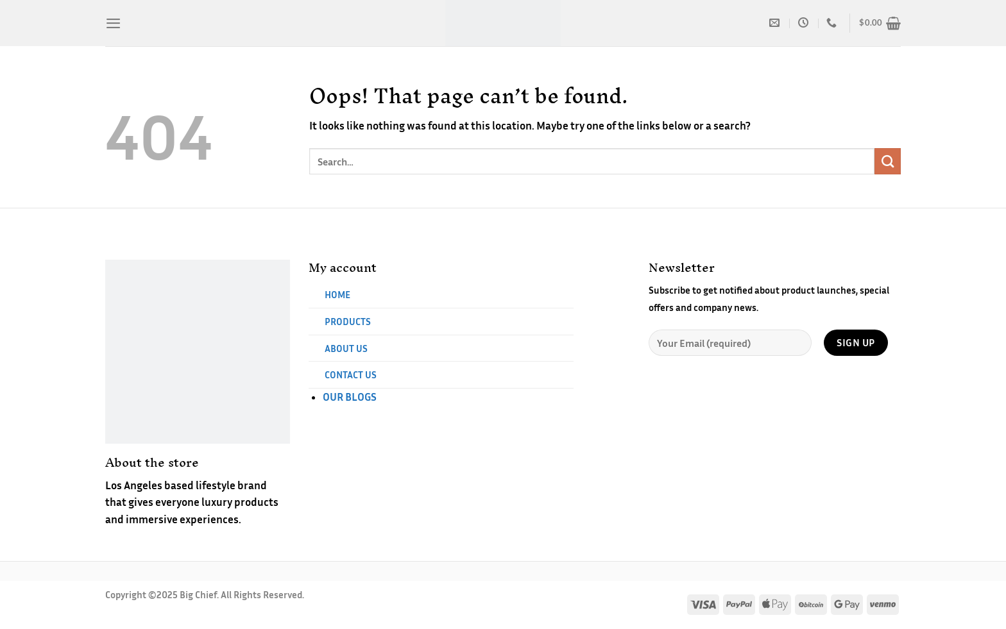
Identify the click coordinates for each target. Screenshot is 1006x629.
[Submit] (887, 161)
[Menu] (113, 23)
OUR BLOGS (350, 396)
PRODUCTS (348, 321)
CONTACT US (351, 374)
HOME (337, 294)
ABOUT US (346, 348)
